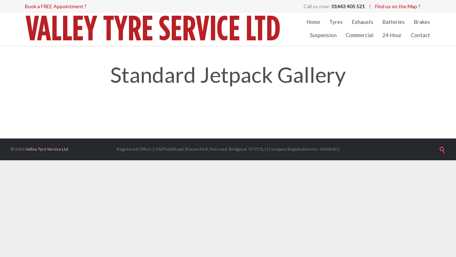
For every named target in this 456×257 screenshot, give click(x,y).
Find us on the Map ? (397, 6)
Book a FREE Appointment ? (56, 6)
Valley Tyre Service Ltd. (47, 149)
